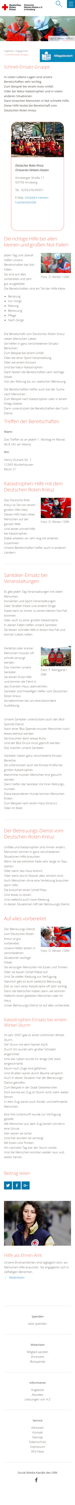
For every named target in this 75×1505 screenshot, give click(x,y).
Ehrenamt (37, 1357)
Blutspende (37, 1361)
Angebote (37, 1390)
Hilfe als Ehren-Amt (23, 1255)
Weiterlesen (17, 1277)
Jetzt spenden (37, 1324)
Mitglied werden (37, 1352)
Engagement (22, 50)
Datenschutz (37, 1442)
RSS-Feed (37, 1451)
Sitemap (37, 1437)
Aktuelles (37, 1395)
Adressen (37, 1428)
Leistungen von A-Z (38, 1399)
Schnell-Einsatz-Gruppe (17, 54)
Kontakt (37, 1432)
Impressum (37, 1447)
